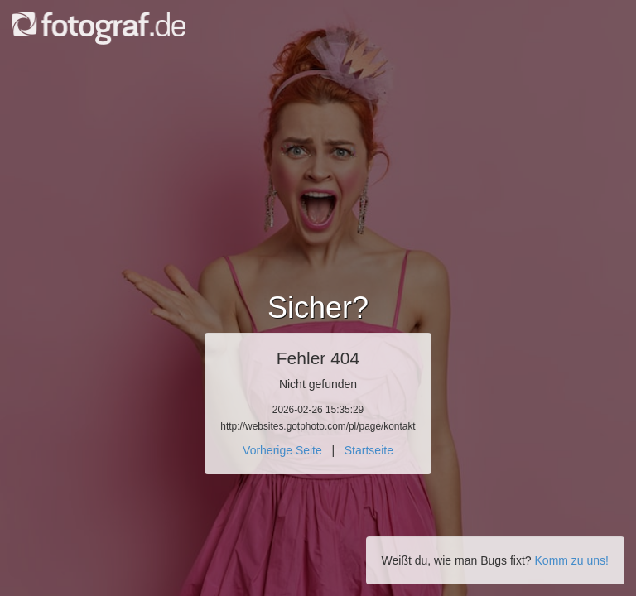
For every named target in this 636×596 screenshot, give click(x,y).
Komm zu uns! (572, 560)
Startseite (368, 450)
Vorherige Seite (282, 450)
